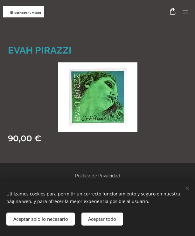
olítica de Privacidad (99, 175)
